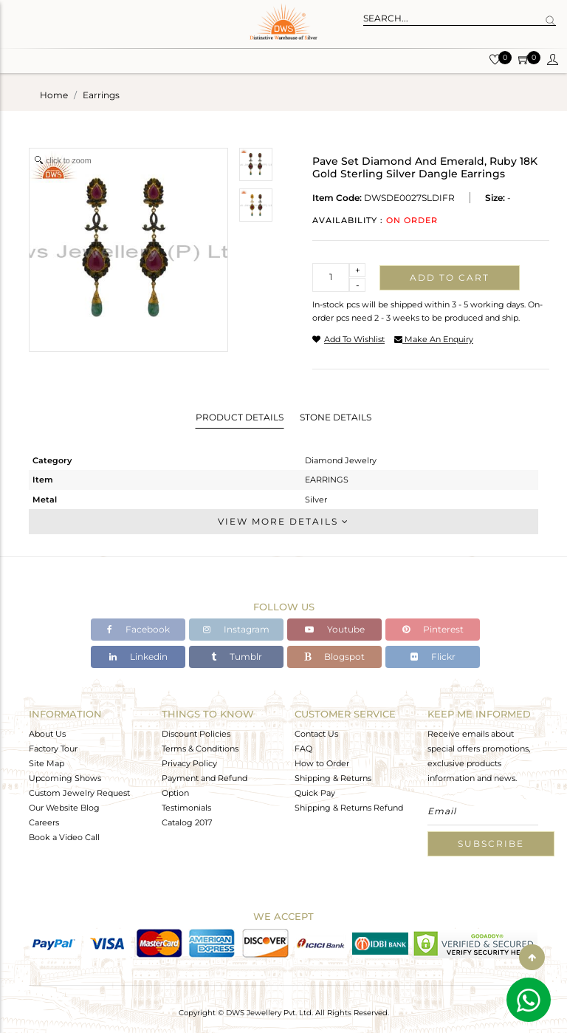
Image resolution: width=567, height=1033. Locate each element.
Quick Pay (315, 793)
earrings (101, 94)
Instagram (236, 629)
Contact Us (316, 734)
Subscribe (491, 843)
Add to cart (449, 277)
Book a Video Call (64, 837)
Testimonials (186, 807)
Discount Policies (196, 734)
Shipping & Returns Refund (349, 807)
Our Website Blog (64, 807)
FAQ (303, 748)
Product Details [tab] (240, 417)
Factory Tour (53, 748)
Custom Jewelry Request (79, 793)
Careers (44, 822)
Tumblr (236, 656)
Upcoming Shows (65, 778)
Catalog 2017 (187, 822)
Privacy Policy (189, 763)
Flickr (433, 656)
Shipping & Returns (333, 778)
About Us (47, 734)
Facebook (138, 629)
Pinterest (433, 629)
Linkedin (138, 656)
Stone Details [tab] (335, 417)
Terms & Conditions (200, 748)
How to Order (322, 763)
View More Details (283, 521)
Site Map (46, 763)
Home (54, 94)
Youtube (335, 629)
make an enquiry (433, 339)
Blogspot (334, 656)
